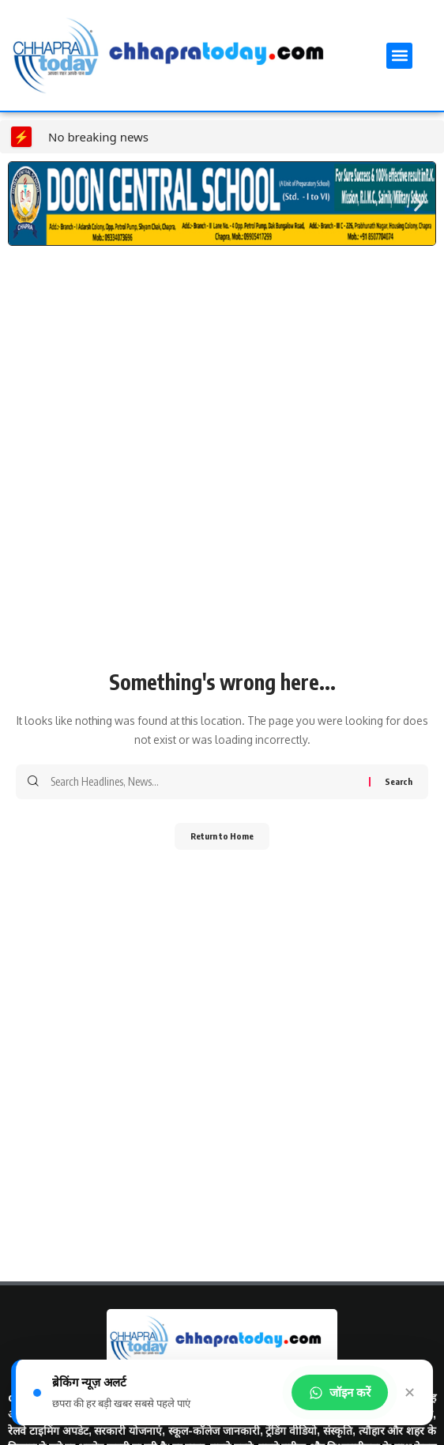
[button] (399, 56)
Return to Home (222, 836)
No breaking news (98, 137)
